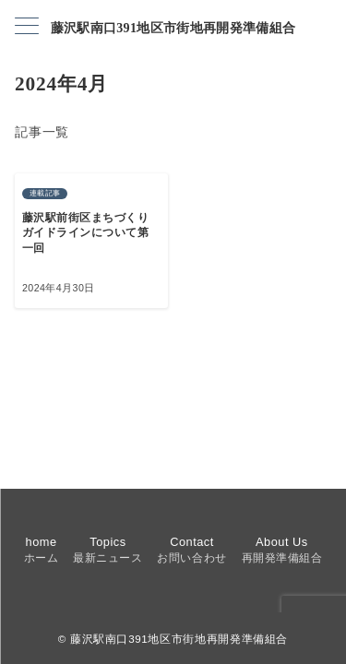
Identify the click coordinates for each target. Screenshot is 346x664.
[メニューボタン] (27, 28)
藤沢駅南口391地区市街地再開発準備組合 (173, 28)
